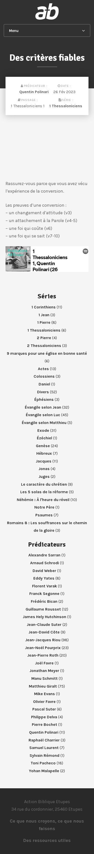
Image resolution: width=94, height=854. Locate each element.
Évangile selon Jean (43, 407)
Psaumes (44, 515)
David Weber (44, 570)
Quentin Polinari (34, 91)
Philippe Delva (44, 717)
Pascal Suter (44, 709)
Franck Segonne (44, 593)
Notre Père (44, 507)
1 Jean (44, 314)
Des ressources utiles (47, 840)
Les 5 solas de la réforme (44, 491)
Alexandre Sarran (44, 555)
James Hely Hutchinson (44, 616)
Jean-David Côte (44, 632)
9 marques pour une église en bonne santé (47, 353)
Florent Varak (44, 586)
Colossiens (44, 376)
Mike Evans (44, 693)
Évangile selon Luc (43, 414)
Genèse (43, 445)
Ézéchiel (44, 438)
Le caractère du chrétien (44, 484)
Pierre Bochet (44, 724)
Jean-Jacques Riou (42, 639)
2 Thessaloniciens (44, 345)
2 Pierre (44, 337)
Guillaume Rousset (43, 609)
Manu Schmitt (44, 678)
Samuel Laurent (44, 747)
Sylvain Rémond (44, 755)
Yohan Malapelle (44, 770)
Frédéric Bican (44, 601)
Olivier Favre (44, 701)
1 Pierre (43, 322)
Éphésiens (44, 399)
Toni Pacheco (43, 763)
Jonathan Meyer (44, 670)
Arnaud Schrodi (44, 562)
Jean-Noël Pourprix (43, 647)
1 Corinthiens (44, 307)
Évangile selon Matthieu (44, 422)
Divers (43, 391)
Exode (43, 430)
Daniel (44, 384)
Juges (44, 476)
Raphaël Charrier (44, 740)
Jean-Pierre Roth (42, 655)
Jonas (44, 468)
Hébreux (44, 453)
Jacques (43, 461)
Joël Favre (44, 663)
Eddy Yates (43, 578)
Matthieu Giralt (43, 686)
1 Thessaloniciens (65, 105)
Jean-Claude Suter (44, 624)
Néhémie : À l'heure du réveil (43, 499)
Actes (43, 368)
